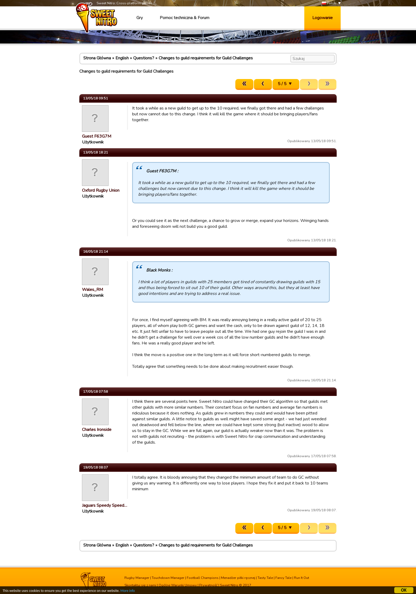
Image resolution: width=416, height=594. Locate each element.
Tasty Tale (265, 577)
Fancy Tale (283, 577)
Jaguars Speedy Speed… (104, 505)
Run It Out (301, 577)
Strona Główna (97, 58)
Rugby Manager (136, 577)
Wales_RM (92, 289)
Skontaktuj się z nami (140, 585)
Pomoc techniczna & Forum (184, 18)
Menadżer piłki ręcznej (238, 577)
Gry (139, 18)
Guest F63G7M (96, 136)
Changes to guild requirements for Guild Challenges (206, 58)
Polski (329, 3)
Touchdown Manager (168, 577)
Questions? (143, 58)
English (122, 58)
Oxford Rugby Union (100, 190)
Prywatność (208, 585)
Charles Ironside (96, 430)
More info (127, 591)
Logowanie (322, 18)
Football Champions (203, 577)
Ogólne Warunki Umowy (178, 585)
